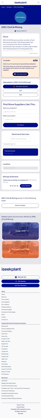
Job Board (4, 380)
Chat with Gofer (20, 74)
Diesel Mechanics (6, 366)
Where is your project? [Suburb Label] (9, 116)
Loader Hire (4, 351)
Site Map (20, 413)
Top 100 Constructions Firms (9, 385)
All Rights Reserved (20, 411)
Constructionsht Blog (7, 396)
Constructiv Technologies (8, 312)
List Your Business (20, 285)
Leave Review (25, 186)
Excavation (4, 349)
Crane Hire (4, 333)
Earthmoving (4, 354)
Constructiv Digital (6, 309)
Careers (3, 317)
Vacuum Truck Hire (6, 369)
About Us (4, 297)
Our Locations (5, 304)
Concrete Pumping (6, 331)
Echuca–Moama (20, 205)
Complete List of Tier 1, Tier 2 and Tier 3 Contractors (15, 388)
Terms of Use (20, 405)
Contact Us (4, 319)
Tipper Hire (4, 359)
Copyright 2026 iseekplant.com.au (20, 409)
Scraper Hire (4, 356)
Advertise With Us (6, 307)
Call (20, 90)
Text (20, 95)
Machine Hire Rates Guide (8, 383)
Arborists (4, 361)
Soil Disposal (5, 374)
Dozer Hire (4, 336)
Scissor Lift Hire (5, 371)
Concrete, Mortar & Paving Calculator (11, 398)
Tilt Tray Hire (4, 346)
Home (3, 7)
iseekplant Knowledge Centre (9, 393)
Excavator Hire (5, 339)
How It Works (5, 299)
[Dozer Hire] (20, 231)
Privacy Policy (20, 407)
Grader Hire (4, 344)
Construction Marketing (7, 391)
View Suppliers (5, 302)
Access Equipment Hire (7, 328)
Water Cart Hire (5, 341)
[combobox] (20, 112)
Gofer (3, 314)
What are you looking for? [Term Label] (10, 108)
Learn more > (33, 53)
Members (9, 7)
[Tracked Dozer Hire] (20, 249)
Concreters (4, 364)
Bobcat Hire (4, 326)
